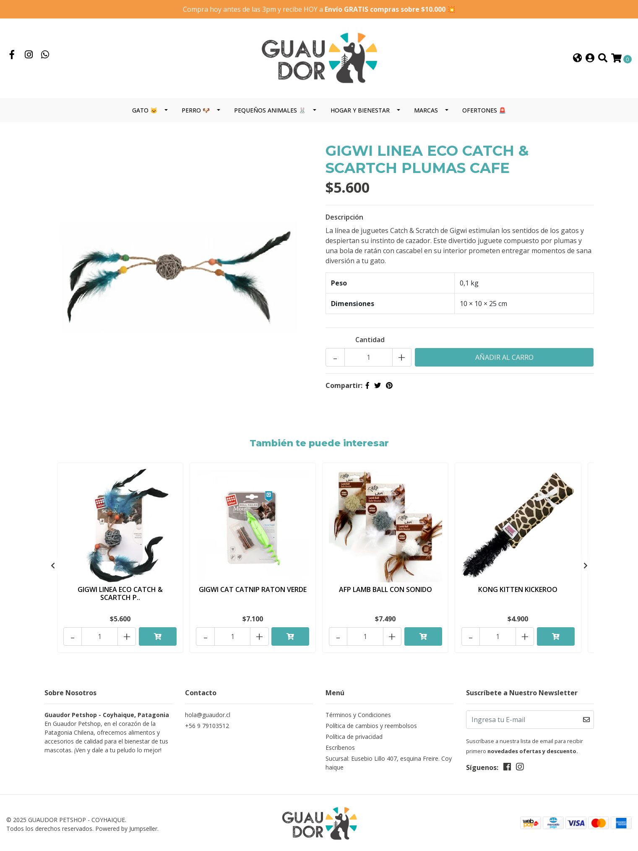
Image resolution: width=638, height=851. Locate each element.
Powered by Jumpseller (126, 826)
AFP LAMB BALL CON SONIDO (385, 589)
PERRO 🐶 (196, 111)
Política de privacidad (354, 734)
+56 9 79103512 (207, 724)
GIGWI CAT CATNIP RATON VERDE (253, 589)
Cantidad (370, 340)
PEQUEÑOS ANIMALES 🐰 (270, 111)
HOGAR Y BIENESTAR (360, 111)
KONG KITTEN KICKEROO (517, 589)
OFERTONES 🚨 (484, 111)
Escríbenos (340, 745)
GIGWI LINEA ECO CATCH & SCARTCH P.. (120, 593)
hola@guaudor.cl (207, 713)
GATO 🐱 (144, 111)
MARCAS (426, 111)
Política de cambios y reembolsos (371, 724)
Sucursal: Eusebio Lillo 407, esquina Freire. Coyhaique (389, 760)
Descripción (344, 218)
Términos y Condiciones (358, 713)
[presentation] (52, 565)
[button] (577, 59)
